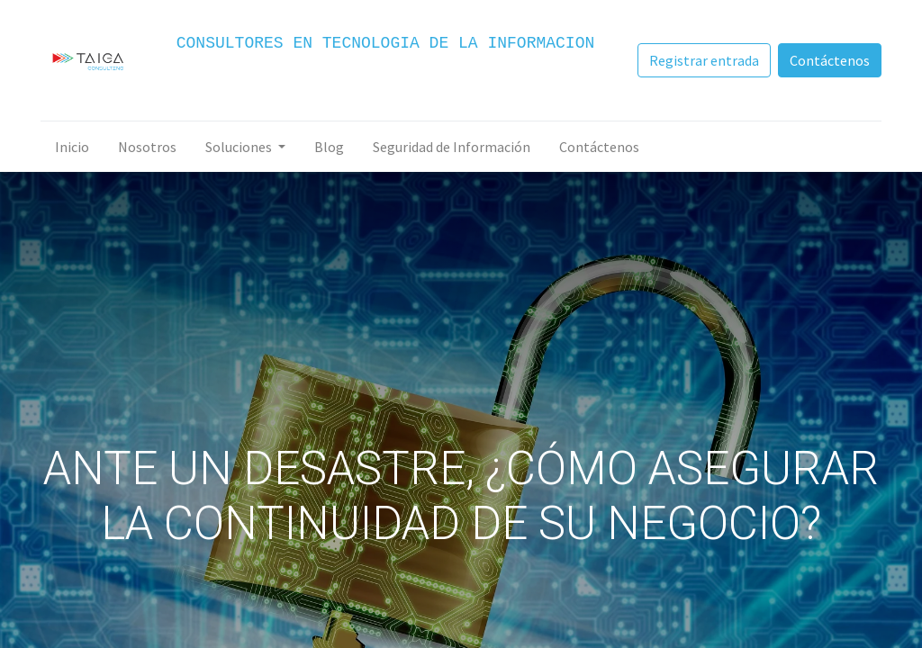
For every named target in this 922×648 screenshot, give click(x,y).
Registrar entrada (702, 60)
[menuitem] (73, 147)
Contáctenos (828, 60)
